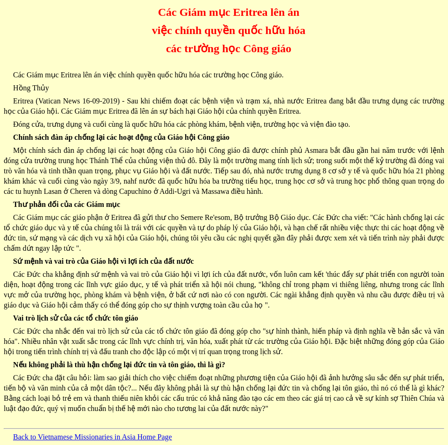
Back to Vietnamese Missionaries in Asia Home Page (92, 437)
